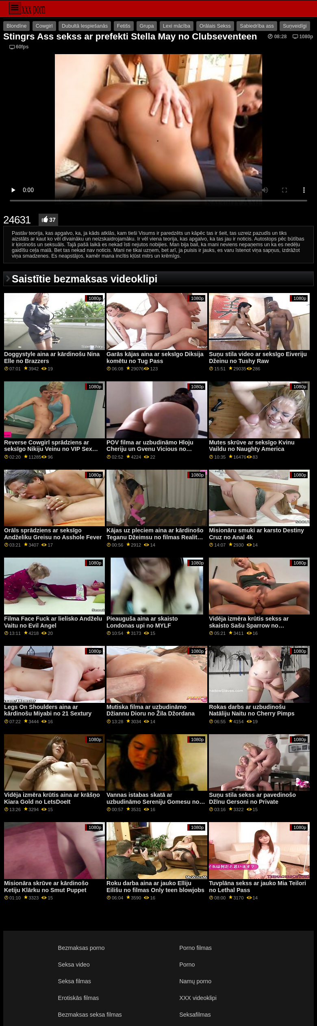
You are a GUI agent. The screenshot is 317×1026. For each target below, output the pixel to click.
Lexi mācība (176, 26)
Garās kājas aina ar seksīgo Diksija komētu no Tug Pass (155, 357)
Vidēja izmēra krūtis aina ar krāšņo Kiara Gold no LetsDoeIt (52, 798)
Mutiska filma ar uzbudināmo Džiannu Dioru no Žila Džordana (150, 710)
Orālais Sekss (215, 26)
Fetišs (123, 26)
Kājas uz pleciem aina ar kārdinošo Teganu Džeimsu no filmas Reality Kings (155, 537)
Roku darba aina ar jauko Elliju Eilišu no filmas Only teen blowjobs (155, 886)
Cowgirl (44, 26)
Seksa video (74, 964)
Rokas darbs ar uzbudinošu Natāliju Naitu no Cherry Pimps (252, 710)
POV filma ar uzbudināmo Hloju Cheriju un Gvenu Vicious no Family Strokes (149, 449)
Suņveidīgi (294, 26)
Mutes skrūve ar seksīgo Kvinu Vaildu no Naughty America (252, 446)
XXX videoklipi (198, 998)
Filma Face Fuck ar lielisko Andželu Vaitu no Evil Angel (53, 622)
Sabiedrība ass (257, 26)
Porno (187, 964)
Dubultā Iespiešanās (85, 26)
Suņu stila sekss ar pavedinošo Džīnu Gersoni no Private (252, 798)
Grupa (147, 26)
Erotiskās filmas (78, 998)
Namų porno (195, 981)
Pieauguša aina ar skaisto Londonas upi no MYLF (142, 622)
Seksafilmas (195, 1014)
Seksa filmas (74, 981)
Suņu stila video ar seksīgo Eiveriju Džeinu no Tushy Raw (258, 357)
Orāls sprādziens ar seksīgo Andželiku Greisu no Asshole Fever (53, 533)
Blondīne (16, 26)
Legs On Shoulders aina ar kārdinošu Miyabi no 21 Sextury (47, 710)
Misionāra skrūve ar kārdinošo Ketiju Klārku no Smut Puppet (46, 886)
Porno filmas (195, 948)
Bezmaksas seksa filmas (90, 1014)
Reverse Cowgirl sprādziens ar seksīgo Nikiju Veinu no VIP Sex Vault (48, 449)
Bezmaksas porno (81, 948)
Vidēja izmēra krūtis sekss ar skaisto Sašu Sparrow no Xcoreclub (249, 625)
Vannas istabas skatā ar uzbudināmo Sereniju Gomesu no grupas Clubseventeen (152, 802)
